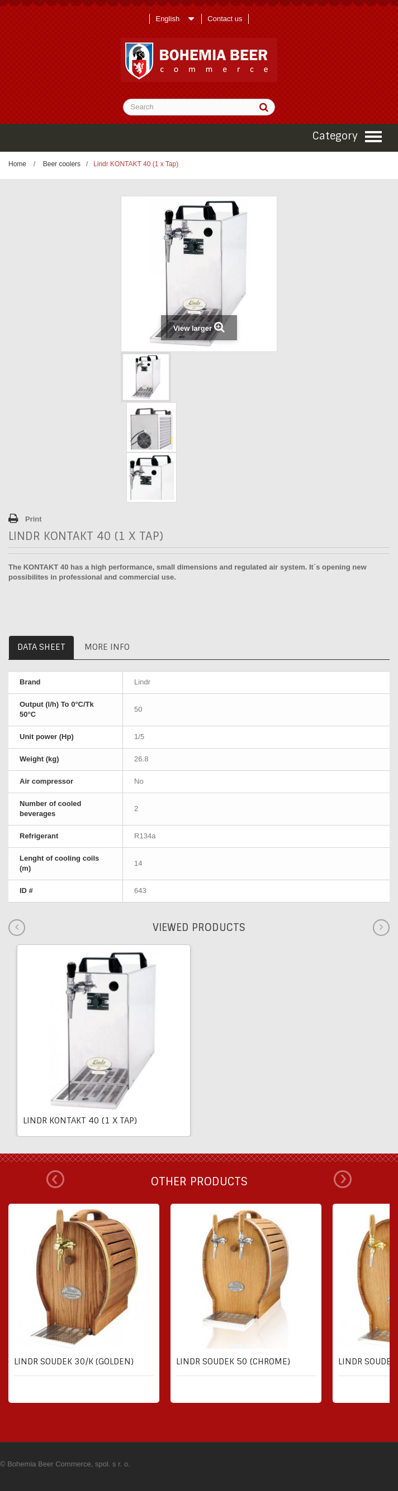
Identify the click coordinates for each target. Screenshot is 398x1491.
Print (33, 519)
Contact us (224, 19)
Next (343, 1179)
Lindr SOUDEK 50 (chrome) (233, 1361)
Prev (55, 1179)
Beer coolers (61, 164)
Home (17, 164)
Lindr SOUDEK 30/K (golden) (74, 1361)
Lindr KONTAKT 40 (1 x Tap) (80, 1120)
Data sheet (41, 647)
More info (107, 647)
